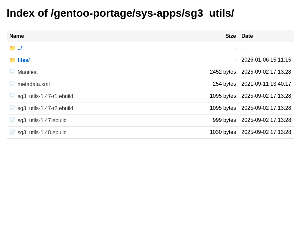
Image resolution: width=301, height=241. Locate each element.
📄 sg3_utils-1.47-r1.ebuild (41, 96)
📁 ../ (15, 48)
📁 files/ (19, 60)
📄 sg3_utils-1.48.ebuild (38, 132)
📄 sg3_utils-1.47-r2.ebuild (41, 108)
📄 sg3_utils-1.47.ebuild (38, 120)
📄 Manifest (23, 72)
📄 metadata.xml (29, 84)
